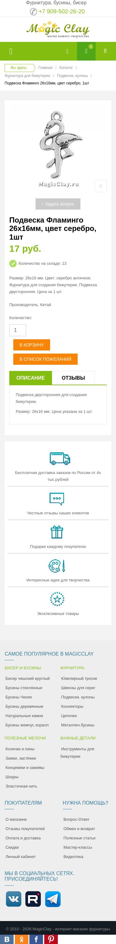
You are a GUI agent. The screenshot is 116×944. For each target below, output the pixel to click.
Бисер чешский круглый (28, 678)
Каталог (66, 67)
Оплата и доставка (23, 838)
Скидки (12, 847)
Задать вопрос (58, 203)
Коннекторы (72, 706)
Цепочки (69, 715)
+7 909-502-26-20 (62, 11)
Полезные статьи (79, 838)
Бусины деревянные (25, 706)
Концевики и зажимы (25, 767)
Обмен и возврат (79, 828)
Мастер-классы (77, 847)
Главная (45, 67)
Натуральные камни (24, 715)
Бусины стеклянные (24, 687)
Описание (30, 378)
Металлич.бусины (77, 725)
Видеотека (73, 856)
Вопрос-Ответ (76, 819)
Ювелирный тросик (79, 678)
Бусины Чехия (19, 697)
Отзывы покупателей (25, 828)
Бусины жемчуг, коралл (27, 725)
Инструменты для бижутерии (77, 753)
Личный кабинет (21, 856)
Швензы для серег (78, 687)
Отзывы (73, 378)
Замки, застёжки (21, 758)
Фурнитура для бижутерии (27, 76)
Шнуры (12, 777)
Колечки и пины (20, 749)
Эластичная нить (21, 786)
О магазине (16, 819)
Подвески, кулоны (72, 76)
